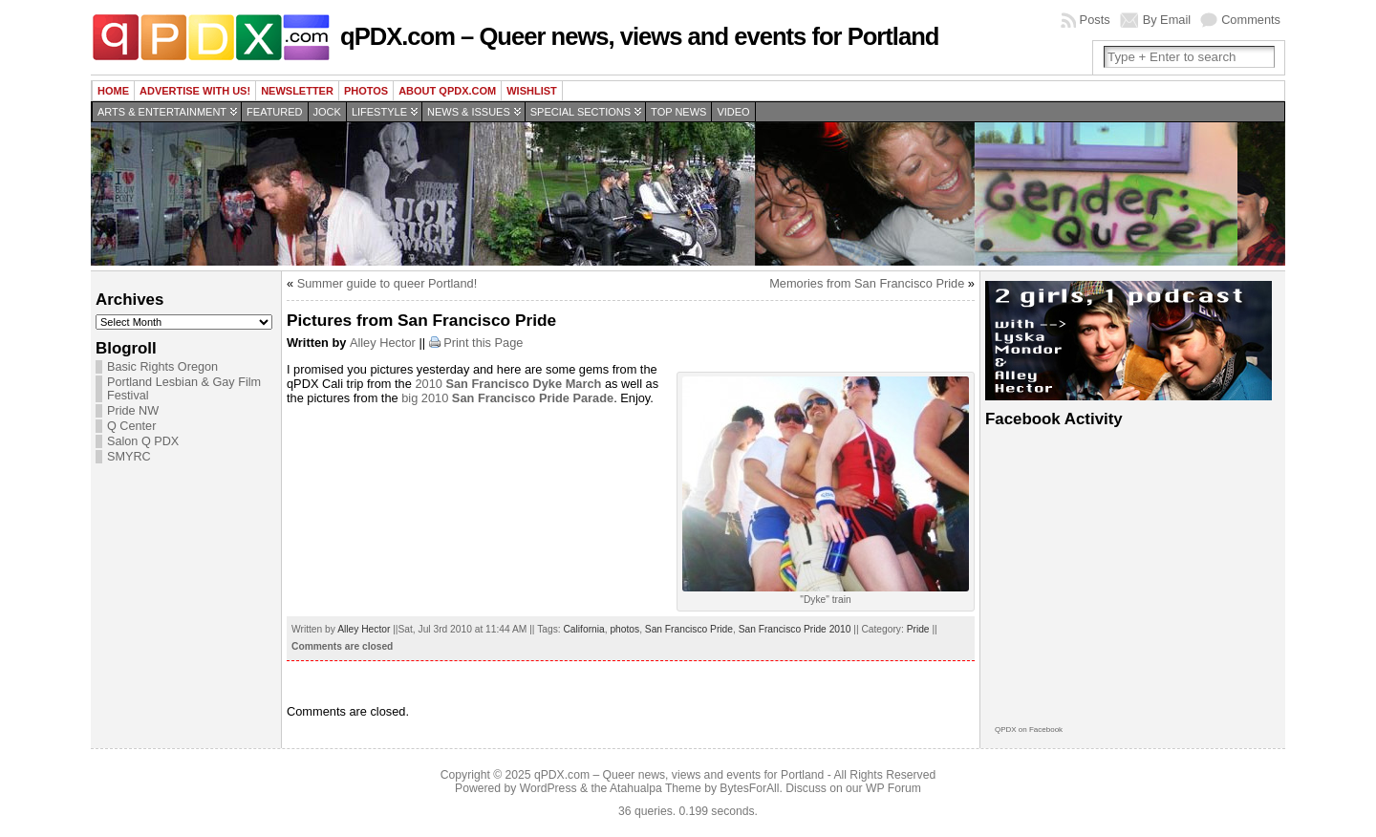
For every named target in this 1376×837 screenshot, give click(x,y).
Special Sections (580, 112)
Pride (918, 629)
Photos (366, 91)
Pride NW (133, 411)
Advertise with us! (195, 91)
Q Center (131, 426)
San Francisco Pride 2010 (795, 629)
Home (113, 91)
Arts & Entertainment (161, 112)
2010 (508, 383)
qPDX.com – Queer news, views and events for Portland (639, 36)
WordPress (548, 788)
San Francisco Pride (689, 629)
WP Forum (893, 788)
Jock (327, 112)
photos (624, 629)
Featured (274, 112)
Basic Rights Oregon (162, 367)
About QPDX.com (447, 91)
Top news (678, 112)
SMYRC (129, 456)
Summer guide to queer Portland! (387, 283)
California (583, 629)
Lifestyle (379, 112)
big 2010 (507, 398)
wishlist (531, 91)
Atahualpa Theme (655, 788)
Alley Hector (383, 342)
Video (733, 112)
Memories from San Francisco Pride (866, 283)
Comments (1250, 19)
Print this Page (483, 342)
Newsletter (297, 91)
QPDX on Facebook (1029, 729)
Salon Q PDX (143, 441)
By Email (1167, 19)
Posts (1095, 19)
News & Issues (468, 112)
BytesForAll (749, 788)
